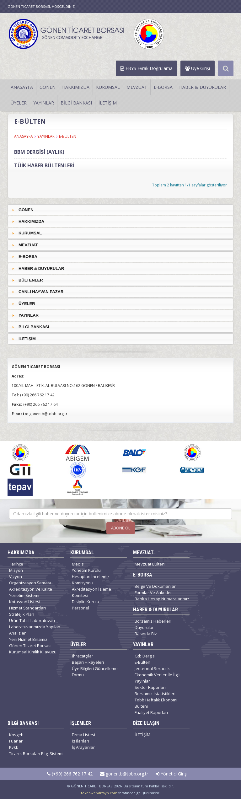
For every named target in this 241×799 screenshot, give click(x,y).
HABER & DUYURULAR (202, 87)
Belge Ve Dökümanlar (155, 586)
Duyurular (144, 627)
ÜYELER (19, 103)
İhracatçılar (82, 656)
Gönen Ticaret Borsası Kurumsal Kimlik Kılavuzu (32, 649)
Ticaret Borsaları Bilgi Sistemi (36, 753)
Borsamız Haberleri (153, 621)
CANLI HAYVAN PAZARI (42, 291)
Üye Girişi (197, 68)
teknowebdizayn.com (99, 793)
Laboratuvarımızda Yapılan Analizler (34, 630)
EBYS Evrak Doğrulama (146, 68)
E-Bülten (142, 662)
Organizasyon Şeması (30, 583)
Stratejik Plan (21, 614)
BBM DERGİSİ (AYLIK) (39, 151)
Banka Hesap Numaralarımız (162, 599)
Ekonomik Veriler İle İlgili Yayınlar (157, 678)
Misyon (16, 570)
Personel (80, 608)
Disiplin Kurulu (85, 601)
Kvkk (13, 747)
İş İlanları (80, 741)
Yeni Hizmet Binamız (28, 639)
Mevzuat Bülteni (150, 564)
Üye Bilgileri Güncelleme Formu (95, 672)
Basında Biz (146, 633)
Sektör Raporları (150, 687)
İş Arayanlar (83, 747)
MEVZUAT (136, 87)
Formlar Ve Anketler (153, 592)
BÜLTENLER (31, 280)
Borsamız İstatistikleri (155, 693)
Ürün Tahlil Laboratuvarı (32, 620)
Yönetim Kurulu (86, 570)
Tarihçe (16, 564)
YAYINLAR (43, 103)
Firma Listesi (83, 734)
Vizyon (15, 576)
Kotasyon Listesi (24, 601)
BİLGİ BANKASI (76, 103)
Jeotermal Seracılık (152, 668)
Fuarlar (16, 741)
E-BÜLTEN (67, 136)
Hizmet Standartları (27, 608)
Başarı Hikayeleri (88, 662)
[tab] (120, 209)
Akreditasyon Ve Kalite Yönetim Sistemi (30, 592)
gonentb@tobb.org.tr (124, 774)
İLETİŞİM (108, 103)
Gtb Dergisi (145, 656)
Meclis (78, 564)
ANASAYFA (22, 87)
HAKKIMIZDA (75, 87)
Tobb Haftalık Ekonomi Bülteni (156, 703)
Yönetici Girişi (172, 774)
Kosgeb (16, 734)
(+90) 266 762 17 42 (70, 774)
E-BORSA (163, 87)
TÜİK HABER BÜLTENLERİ (44, 165)
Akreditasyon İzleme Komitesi (91, 592)
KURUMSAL (108, 87)
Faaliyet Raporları (151, 712)
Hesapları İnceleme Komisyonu (90, 580)
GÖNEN (48, 87)
